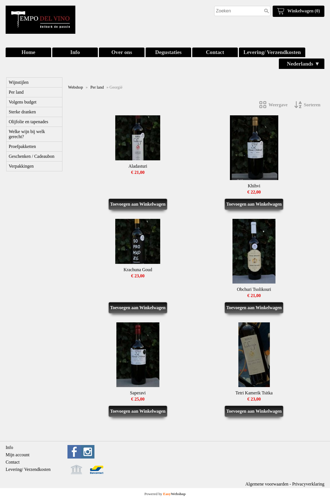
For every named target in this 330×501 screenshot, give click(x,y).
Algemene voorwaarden (266, 484)
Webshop (75, 87)
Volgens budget (23, 102)
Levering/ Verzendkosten (272, 52)
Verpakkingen (21, 166)
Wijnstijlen (18, 82)
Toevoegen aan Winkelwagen (138, 204)
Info (75, 52)
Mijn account (18, 454)
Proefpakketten (22, 146)
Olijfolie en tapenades (28, 121)
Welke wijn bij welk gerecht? (27, 134)
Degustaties (168, 52)
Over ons (121, 52)
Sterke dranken (22, 111)
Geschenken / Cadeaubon (32, 156)
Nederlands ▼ (303, 64)
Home (28, 52)
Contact (215, 52)
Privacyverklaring (308, 484)
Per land (16, 92)
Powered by (165, 494)
